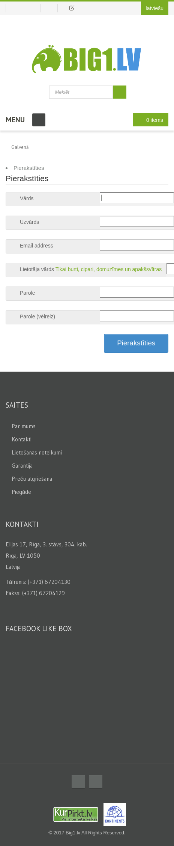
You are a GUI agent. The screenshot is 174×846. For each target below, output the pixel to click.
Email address (36, 245)
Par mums (24, 426)
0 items (148, 119)
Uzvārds (29, 222)
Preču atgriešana (32, 478)
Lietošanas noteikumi (37, 452)
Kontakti (22, 439)
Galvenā (19, 147)
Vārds (27, 198)
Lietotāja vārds (37, 269)
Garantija (22, 465)
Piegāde (21, 491)
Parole (27, 293)
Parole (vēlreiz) (37, 316)
